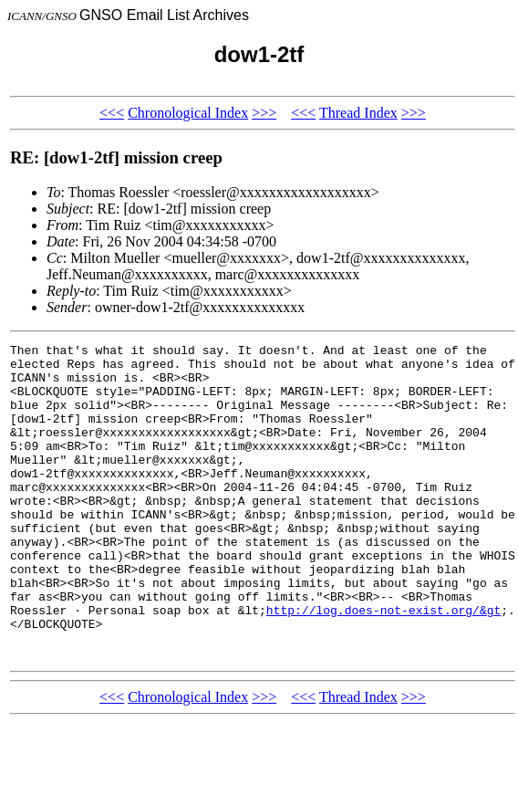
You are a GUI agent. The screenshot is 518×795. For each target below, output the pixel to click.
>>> (264, 112)
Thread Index (358, 112)
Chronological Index (188, 112)
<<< (111, 112)
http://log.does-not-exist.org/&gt (383, 664)
